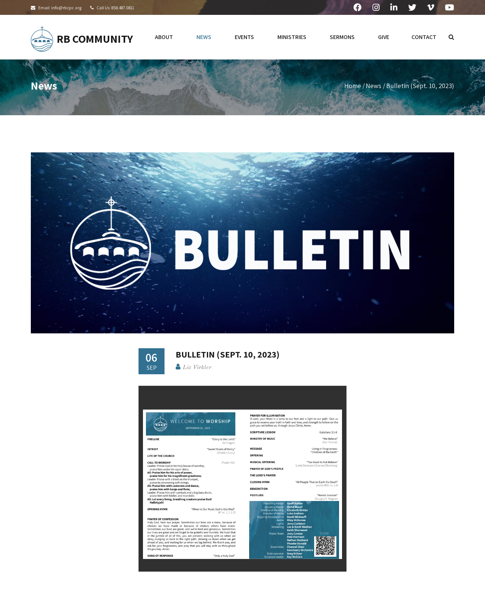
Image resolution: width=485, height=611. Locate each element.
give (383, 37)
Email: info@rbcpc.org (59, 7)
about (164, 37)
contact (423, 37)
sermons (342, 37)
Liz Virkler (197, 368)
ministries (291, 37)
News (373, 85)
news (203, 37)
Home (352, 85)
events (244, 37)
